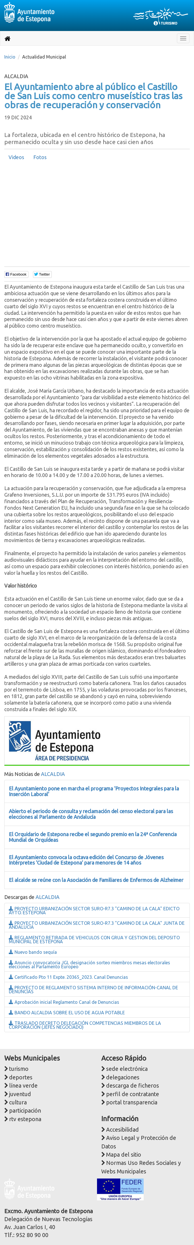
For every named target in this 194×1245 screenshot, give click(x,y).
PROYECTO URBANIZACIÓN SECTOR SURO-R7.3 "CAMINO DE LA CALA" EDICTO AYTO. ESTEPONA (94, 910)
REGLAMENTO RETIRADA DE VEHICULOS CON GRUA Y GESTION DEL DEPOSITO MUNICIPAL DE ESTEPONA (94, 939)
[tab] (16, 157)
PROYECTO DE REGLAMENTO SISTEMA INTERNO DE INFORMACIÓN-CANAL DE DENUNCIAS (93, 989)
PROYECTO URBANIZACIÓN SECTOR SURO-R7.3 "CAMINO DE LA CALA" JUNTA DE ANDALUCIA (97, 925)
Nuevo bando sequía (33, 952)
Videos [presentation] (16, 157)
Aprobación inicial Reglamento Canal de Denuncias (64, 1002)
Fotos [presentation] (40, 157)
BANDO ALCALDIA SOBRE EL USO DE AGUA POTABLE (67, 1012)
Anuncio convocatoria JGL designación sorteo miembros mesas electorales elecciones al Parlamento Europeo (89, 964)
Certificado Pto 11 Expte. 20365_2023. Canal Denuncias (68, 977)
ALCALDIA (53, 774)
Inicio (9, 56)
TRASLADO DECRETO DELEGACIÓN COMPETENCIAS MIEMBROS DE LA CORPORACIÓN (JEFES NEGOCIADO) (85, 1025)
